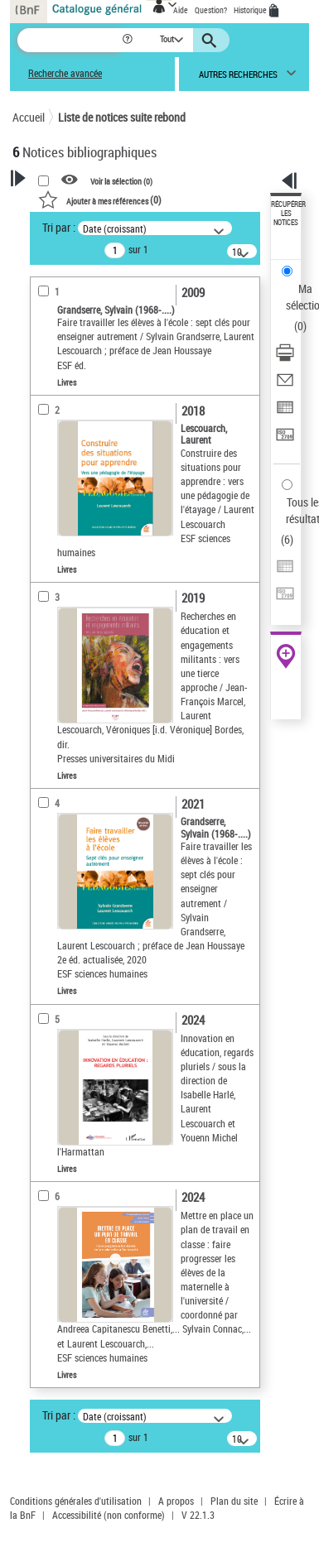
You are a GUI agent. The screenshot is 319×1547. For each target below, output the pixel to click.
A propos (176, 1500)
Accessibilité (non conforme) (108, 1514)
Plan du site (234, 1500)
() (100, 199)
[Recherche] (69, 40)
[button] (129, 40)
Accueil (28, 117)
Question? (211, 10)
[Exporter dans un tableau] (285, 412)
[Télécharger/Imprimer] (285, 358)
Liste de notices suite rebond (122, 117)
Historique (251, 10)
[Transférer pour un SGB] (285, 440)
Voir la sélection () (121, 180)
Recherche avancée (65, 73)
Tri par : (58, 227)
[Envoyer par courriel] (285, 385)
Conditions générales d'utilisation (76, 1500)
